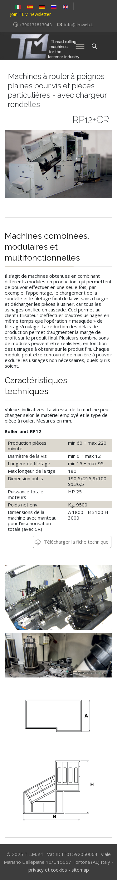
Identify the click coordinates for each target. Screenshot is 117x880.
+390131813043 (35, 24)
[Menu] (80, 46)
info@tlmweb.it (78, 24)
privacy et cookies (47, 870)
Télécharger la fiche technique (72, 542)
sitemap (80, 870)
